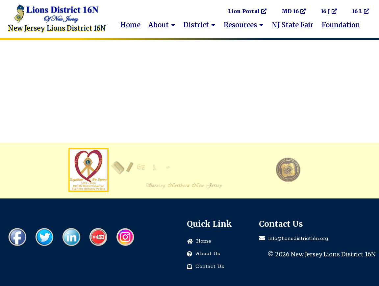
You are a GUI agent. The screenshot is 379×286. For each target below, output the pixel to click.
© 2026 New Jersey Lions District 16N (321, 254)
